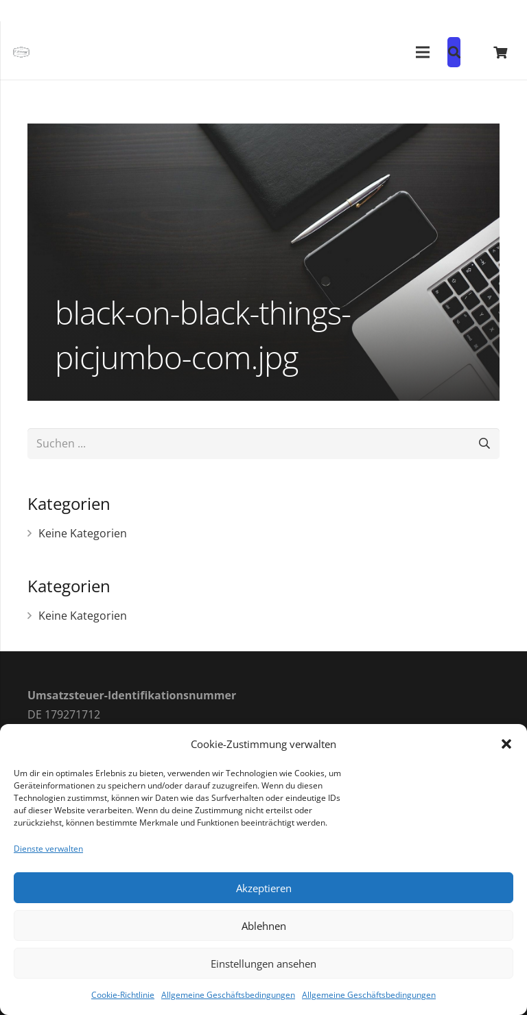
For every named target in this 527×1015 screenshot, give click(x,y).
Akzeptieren (264, 888)
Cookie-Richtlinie (122, 995)
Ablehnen (264, 926)
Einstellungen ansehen (263, 963)
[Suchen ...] (263, 443)
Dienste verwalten (48, 848)
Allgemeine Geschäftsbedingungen (228, 995)
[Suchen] (484, 443)
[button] (506, 744)
